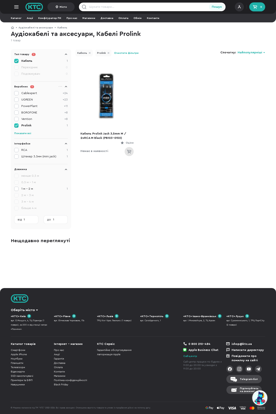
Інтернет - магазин (68, 344)
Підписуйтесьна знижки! (249, 389)
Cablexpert (44, 93)
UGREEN (44, 100)
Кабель (62, 27)
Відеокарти (18, 371)
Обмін (137, 18)
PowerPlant (44, 106)
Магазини (88, 18)
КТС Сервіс (106, 344)
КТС (12, 27)
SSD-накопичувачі (22, 376)
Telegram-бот (249, 379)
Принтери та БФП (22, 380)
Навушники (18, 384)
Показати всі (22, 133)
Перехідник (44, 67)
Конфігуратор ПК (49, 18)
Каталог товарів (23, 344)
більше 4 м (28, 208)
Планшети (17, 363)
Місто (63, 7)
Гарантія (59, 358)
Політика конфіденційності (70, 380)
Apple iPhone (19, 354)
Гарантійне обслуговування (114, 350)
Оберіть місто (23, 310)
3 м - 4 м (27, 201)
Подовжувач (44, 74)
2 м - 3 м (27, 195)
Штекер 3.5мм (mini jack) (44, 156)
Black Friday (61, 384)
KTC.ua (34, 7)
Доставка (106, 18)
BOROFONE (44, 112)
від (20, 219)
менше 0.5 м (30, 175)
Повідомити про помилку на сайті (245, 358)
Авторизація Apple (109, 354)
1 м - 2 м (44, 189)
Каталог (16, 18)
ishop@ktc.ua (242, 344)
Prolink (101, 53)
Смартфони (18, 350)
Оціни (130, 142)
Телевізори (18, 367)
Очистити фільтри (126, 53)
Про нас (71, 18)
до (49, 219)
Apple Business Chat (203, 350)
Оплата (123, 18)
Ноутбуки (16, 358)
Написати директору (248, 350)
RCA (44, 150)
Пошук (217, 6)
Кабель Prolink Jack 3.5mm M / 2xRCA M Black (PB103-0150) (103, 136)
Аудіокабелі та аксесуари (36, 27)
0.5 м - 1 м (28, 182)
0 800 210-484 (199, 344)
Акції (30, 18)
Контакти (153, 18)
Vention (44, 119)
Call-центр (190, 356)
